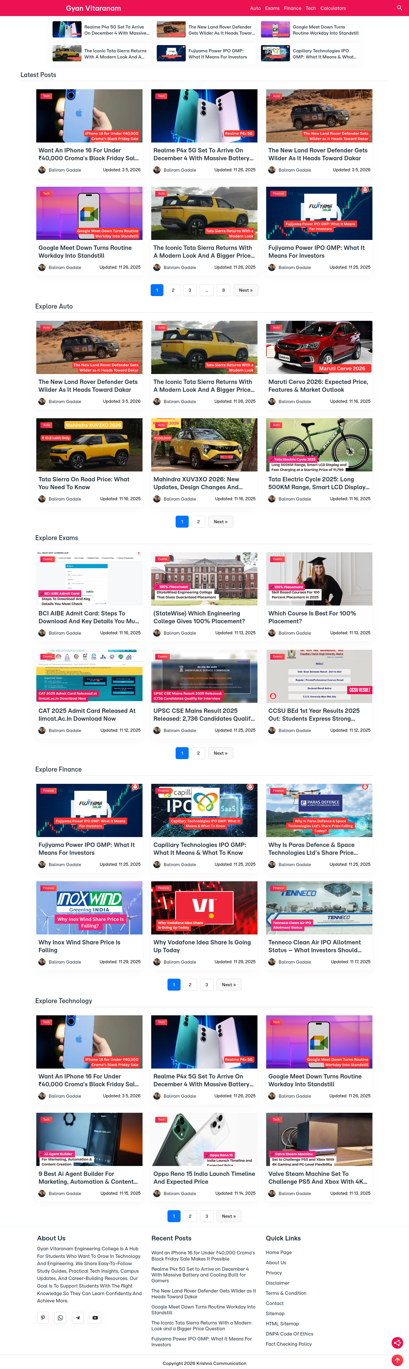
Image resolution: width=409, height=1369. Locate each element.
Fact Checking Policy (289, 1344)
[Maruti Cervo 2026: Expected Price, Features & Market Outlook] (319, 373)
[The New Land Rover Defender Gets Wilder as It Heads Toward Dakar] (89, 373)
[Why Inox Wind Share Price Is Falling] (89, 933)
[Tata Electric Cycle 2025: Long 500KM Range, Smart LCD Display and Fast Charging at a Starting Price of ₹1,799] (319, 470)
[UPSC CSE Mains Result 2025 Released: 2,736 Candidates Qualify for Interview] (204, 702)
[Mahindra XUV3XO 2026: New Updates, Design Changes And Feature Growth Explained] (204, 470)
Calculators (333, 8)
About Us (276, 1262)
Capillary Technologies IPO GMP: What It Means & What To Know (323, 54)
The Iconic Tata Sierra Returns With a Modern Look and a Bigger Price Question (115, 54)
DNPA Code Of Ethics (289, 1334)
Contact (275, 1303)
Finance (292, 8)
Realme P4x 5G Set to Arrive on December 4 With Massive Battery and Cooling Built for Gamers (115, 30)
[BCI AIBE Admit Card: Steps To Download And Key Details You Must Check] (89, 604)
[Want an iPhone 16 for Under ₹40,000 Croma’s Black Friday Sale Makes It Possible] (89, 1067)
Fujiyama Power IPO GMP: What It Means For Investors (218, 54)
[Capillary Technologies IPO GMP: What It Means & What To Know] (204, 836)
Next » (246, 290)
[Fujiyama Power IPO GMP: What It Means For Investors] (89, 836)
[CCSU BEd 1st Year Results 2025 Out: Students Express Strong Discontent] (319, 702)
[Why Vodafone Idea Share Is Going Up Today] (204, 933)
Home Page (279, 1252)
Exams (272, 8)
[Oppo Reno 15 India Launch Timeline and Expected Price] (204, 1165)
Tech (311, 8)
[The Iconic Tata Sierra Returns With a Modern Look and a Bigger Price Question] (204, 373)
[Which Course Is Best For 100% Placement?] (319, 604)
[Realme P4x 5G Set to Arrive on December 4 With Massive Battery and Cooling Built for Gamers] (204, 1067)
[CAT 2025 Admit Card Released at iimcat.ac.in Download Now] (89, 702)
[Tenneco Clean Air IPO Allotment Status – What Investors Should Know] (319, 933)
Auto (255, 8)
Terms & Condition (286, 1293)
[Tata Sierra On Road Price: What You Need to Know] (89, 470)
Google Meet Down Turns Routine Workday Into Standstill (326, 30)
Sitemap (275, 1313)
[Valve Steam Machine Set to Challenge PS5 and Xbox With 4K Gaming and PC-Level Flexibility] (319, 1165)
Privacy (274, 1273)
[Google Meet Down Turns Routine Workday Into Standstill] (319, 1067)
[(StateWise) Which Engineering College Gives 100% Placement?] (204, 604)
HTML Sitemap (282, 1324)
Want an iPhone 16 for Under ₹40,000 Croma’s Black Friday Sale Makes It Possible (203, 1256)
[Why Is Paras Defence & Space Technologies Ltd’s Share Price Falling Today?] (319, 836)
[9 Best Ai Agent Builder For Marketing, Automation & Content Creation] (89, 1165)
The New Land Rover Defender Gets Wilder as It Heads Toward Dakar (222, 30)
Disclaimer (277, 1283)
